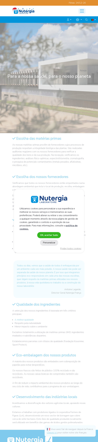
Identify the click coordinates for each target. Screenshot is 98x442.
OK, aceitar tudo (49, 235)
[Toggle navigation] (82, 11)
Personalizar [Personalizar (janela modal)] (49, 242)
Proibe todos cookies (70, 248)
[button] (69, 20)
